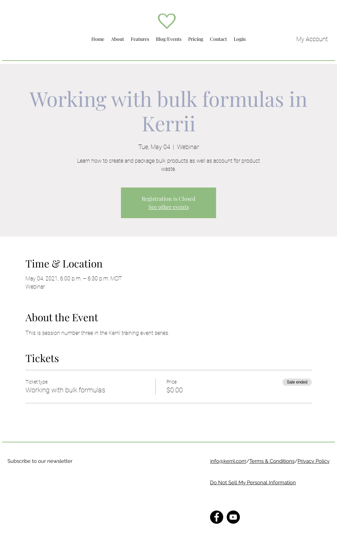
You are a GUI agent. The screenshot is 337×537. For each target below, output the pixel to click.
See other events (168, 206)
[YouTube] (233, 517)
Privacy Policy (314, 461)
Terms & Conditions (272, 461)
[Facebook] (216, 517)
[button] (117, 39)
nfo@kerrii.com (228, 461)
